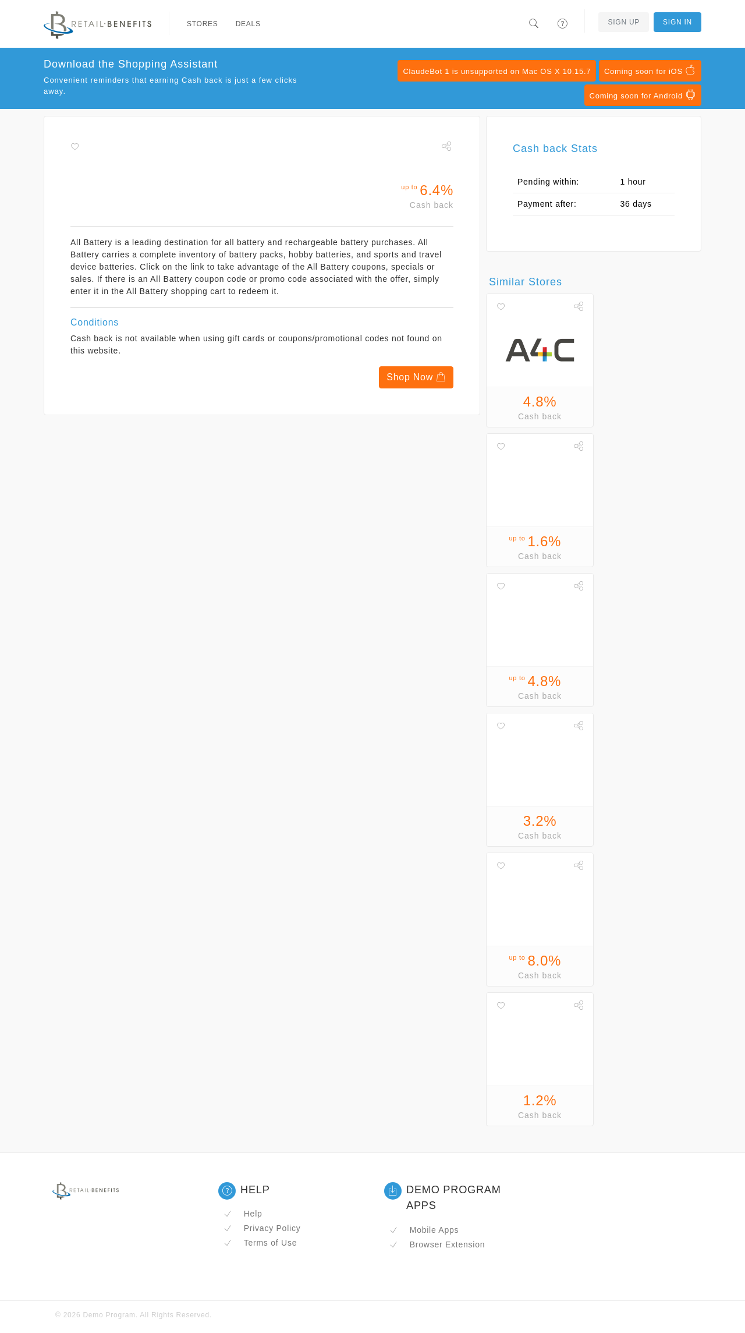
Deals (248, 24)
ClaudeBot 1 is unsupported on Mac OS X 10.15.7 (497, 71)
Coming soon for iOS (650, 70)
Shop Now (416, 377)
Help (243, 1213)
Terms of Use (260, 1242)
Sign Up (624, 22)
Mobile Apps (424, 1230)
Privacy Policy (262, 1228)
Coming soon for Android (643, 95)
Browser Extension (437, 1244)
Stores (202, 24)
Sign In (677, 22)
